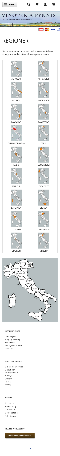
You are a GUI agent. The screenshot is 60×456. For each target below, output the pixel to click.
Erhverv (8, 378)
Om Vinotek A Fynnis (14, 366)
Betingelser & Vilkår (14, 345)
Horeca (8, 381)
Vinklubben (10, 369)
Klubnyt (8, 375)
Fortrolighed (10, 336)
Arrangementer (12, 372)
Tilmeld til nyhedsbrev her (19, 435)
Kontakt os (10, 342)
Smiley (8, 384)
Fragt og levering (12, 339)
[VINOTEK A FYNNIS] (30, 18)
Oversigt (9, 348)
